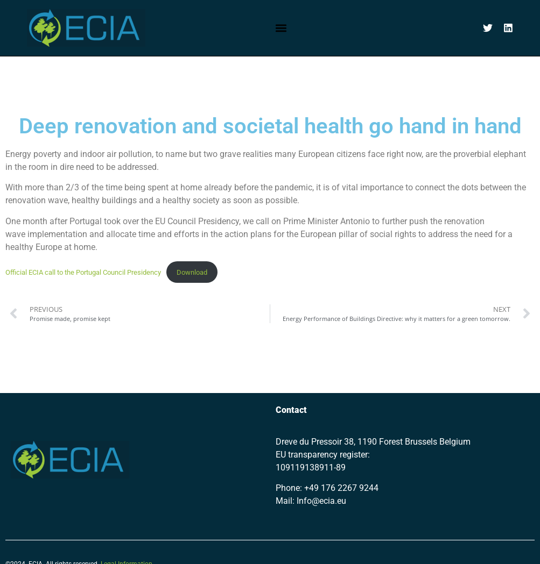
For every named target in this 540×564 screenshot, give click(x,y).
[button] (281, 28)
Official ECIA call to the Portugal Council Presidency (83, 272)
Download (192, 272)
